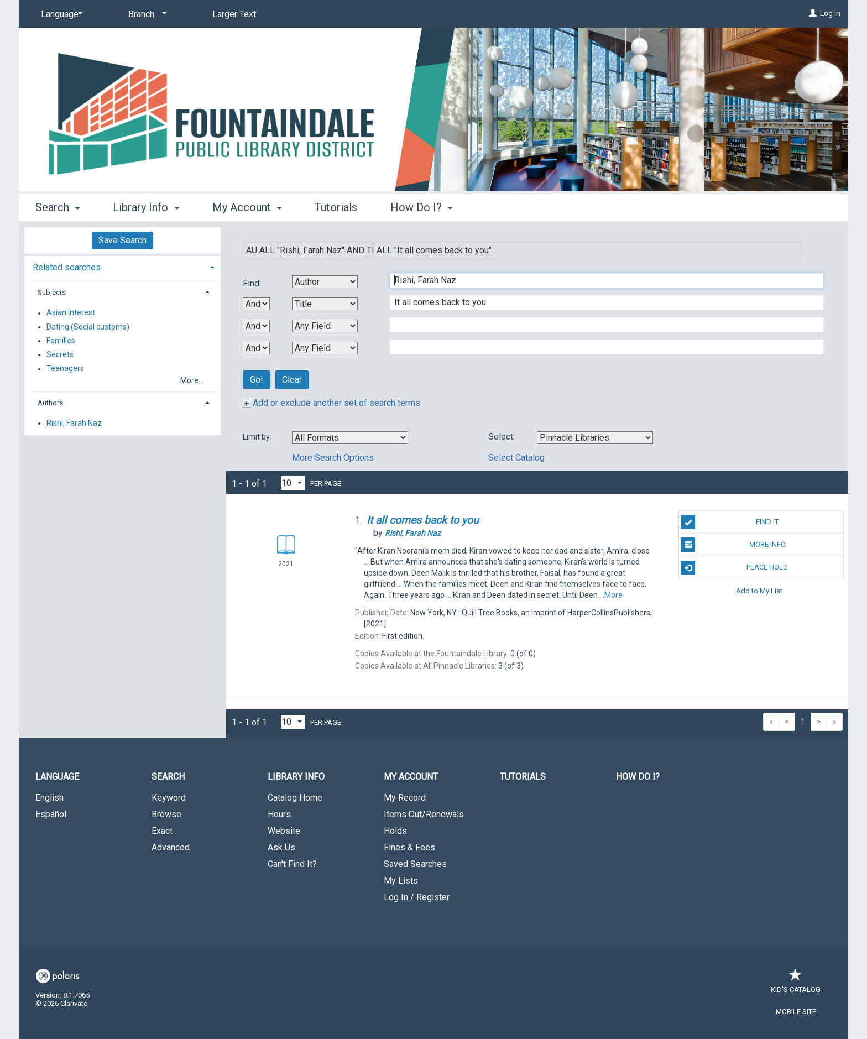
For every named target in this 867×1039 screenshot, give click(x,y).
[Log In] (813, 13)
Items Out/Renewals (424, 814)
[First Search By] (325, 281)
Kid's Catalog (796, 984)
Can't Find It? (292, 864)
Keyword (169, 797)
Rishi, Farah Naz (74, 423)
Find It (730, 522)
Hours (279, 814)
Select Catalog (516, 457)
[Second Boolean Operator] (256, 326)
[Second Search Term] (600, 302)
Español (50, 814)
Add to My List (759, 591)
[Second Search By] (325, 303)
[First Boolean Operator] (256, 303)
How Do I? (638, 776)
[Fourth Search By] (325, 348)
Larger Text (234, 14)
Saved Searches (415, 864)
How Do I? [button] (421, 207)
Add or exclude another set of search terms (331, 403)
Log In (830, 13)
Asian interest (70, 313)
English (49, 797)
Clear (292, 379)
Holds (395, 831)
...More (611, 595)
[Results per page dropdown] (293, 483)
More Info (733, 544)
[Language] (59, 14)
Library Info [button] (146, 207)
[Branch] (145, 14)
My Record (405, 797)
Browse (166, 814)
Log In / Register (417, 897)
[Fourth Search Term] (600, 347)
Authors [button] (50, 403)
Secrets (60, 354)
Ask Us (281, 847)
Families (60, 340)
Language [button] (57, 776)
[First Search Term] (600, 280)
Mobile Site (796, 1011)
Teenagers (65, 368)
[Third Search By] (325, 326)
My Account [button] (246, 207)
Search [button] (57, 207)
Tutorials (336, 207)
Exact (162, 831)
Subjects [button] (52, 292)
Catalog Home (295, 797)
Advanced (171, 847)
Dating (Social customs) (87, 326)
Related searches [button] (67, 267)
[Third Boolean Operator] (256, 348)
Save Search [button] (122, 240)
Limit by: (258, 436)
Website (284, 831)
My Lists (401, 880)
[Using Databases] (595, 437)
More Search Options (333, 457)
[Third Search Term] (600, 325)
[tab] (122, 266)
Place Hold (734, 568)
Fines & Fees (409, 847)
